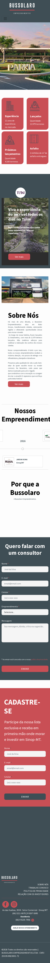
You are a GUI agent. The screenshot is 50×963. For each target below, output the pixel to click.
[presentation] (22, 649)
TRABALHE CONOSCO (38, 887)
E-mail (5, 578)
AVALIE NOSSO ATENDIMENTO (25, 928)
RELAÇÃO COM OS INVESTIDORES (33, 894)
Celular (5, 592)
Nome (5, 563)
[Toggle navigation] (5, 18)
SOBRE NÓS (43, 884)
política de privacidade (39, 659)
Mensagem (7, 620)
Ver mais (19, 384)
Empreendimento (10, 606)
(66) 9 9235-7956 (25, 919)
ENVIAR (25, 668)
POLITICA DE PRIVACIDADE (36, 891)
